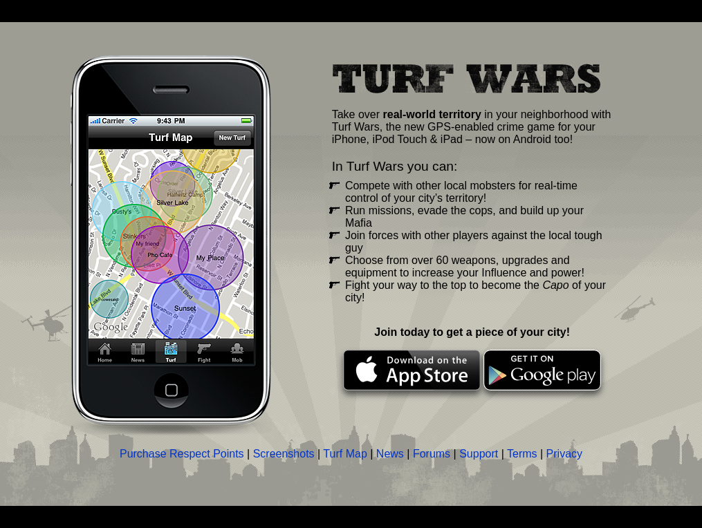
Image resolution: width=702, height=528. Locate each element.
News (390, 454)
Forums (431, 454)
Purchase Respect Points (182, 454)
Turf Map (345, 454)
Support (478, 454)
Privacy (564, 454)
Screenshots (284, 454)
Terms (522, 454)
